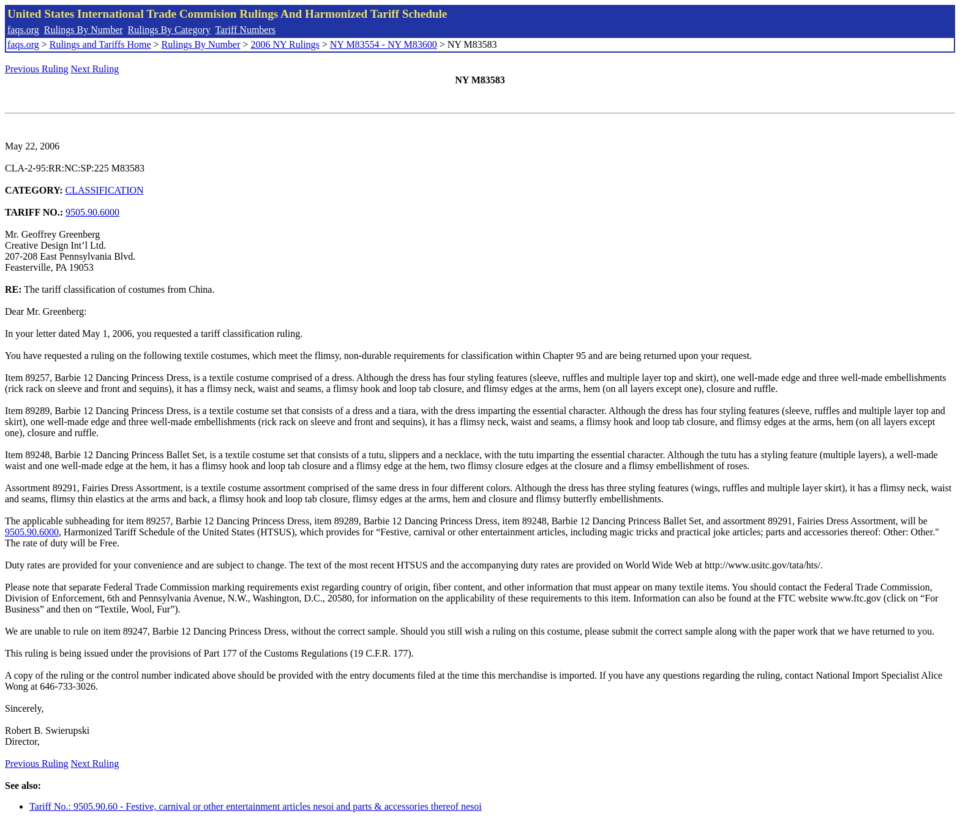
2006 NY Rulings (285, 44)
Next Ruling (95, 69)
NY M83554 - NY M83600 (383, 44)
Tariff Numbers (245, 30)
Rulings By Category (169, 30)
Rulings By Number (83, 30)
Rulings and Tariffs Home (100, 44)
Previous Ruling (37, 69)
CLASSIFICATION (105, 190)
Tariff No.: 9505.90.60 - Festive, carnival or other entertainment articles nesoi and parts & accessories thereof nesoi (255, 806)
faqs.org (23, 30)
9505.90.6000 (92, 212)
